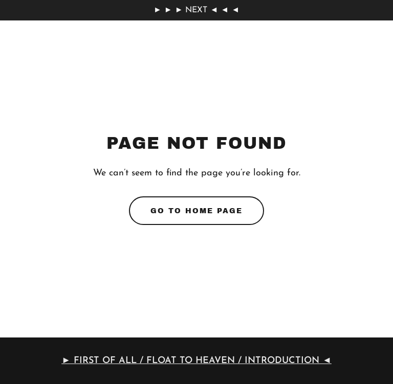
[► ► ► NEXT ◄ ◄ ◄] (196, 10)
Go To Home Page (196, 211)
